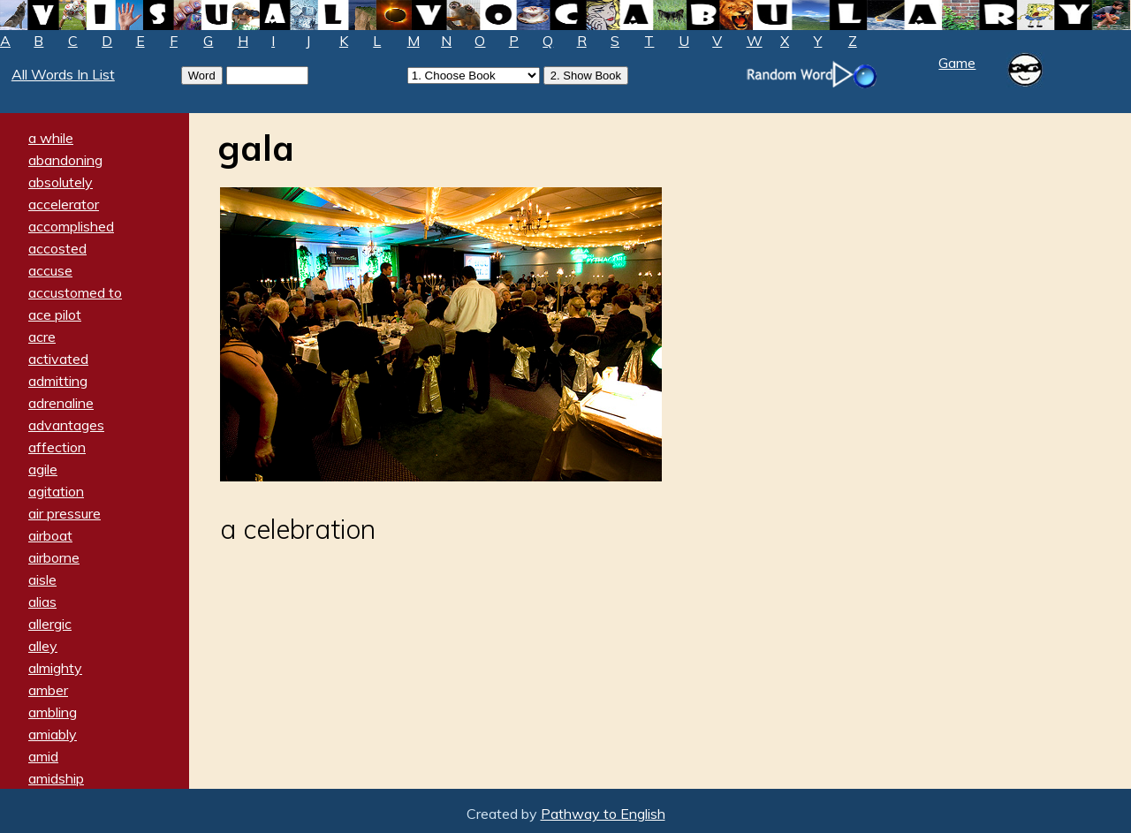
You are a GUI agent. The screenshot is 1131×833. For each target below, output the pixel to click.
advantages (66, 425)
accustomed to (75, 292)
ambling (52, 712)
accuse (50, 270)
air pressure (64, 513)
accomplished (71, 226)
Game (956, 63)
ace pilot (54, 314)
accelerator (63, 204)
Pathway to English (603, 813)
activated (58, 358)
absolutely (60, 182)
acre (42, 336)
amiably (52, 734)
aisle (42, 579)
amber (48, 690)
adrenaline (61, 403)
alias (42, 601)
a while (50, 138)
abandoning (65, 160)
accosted (57, 248)
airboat (50, 535)
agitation (56, 491)
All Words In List (63, 74)
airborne (54, 557)
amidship (56, 778)
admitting (57, 381)
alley (42, 646)
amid (43, 756)
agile (42, 469)
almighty (55, 668)
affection (57, 447)
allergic (50, 623)
